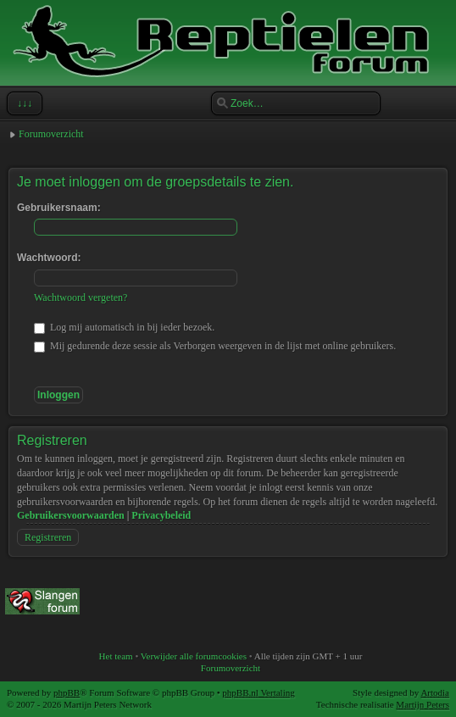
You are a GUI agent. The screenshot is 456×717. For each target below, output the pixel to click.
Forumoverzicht (51, 134)
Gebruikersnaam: (59, 208)
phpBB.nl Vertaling (258, 692)
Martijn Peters (422, 704)
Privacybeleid (161, 515)
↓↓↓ (23, 103)
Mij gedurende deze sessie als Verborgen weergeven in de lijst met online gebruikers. (215, 346)
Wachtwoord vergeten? (80, 297)
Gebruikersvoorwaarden (71, 515)
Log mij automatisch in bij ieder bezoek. (124, 327)
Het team (116, 656)
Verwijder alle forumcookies (194, 656)
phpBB (66, 692)
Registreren (48, 537)
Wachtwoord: (49, 258)
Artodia (434, 692)
